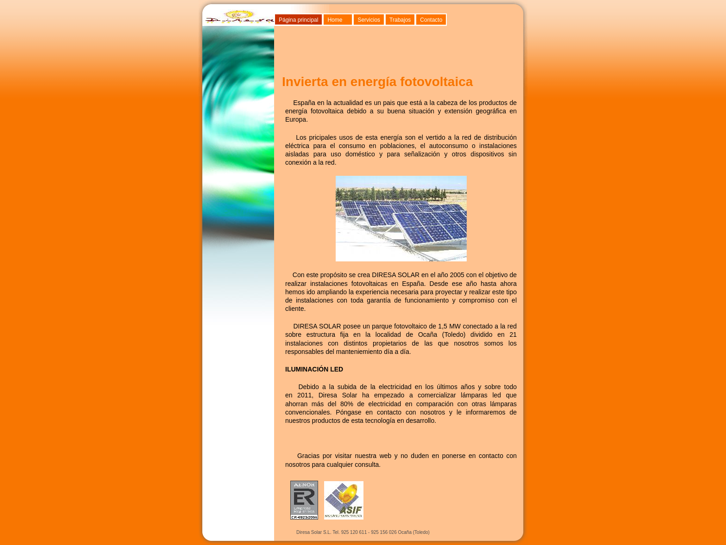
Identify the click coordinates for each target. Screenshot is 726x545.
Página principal (298, 20)
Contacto (431, 20)
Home (334, 20)
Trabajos (400, 20)
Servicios (368, 20)
